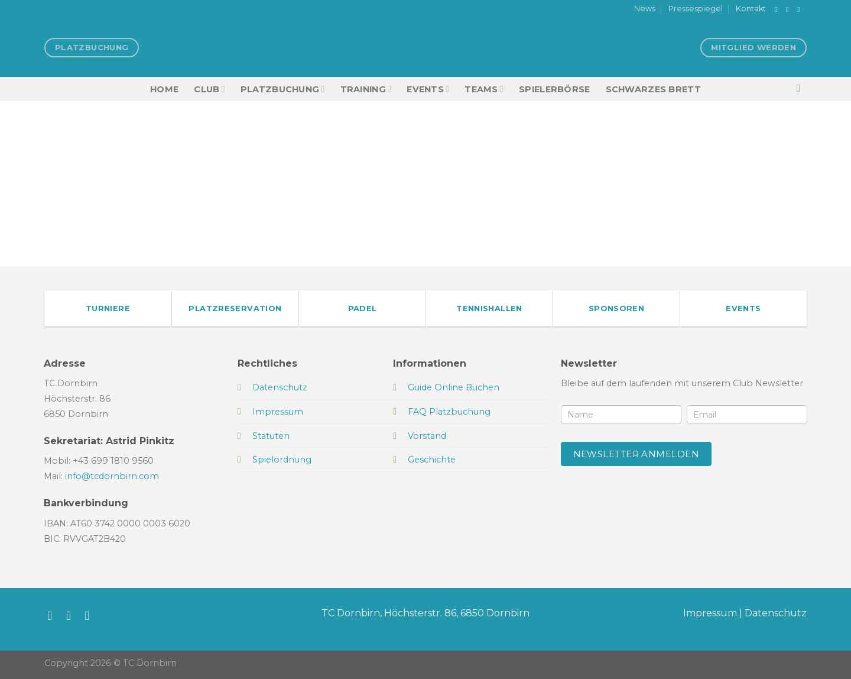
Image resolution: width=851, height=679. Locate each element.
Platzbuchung (283, 89)
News (644, 8)
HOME (164, 89)
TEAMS (484, 89)
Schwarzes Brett (653, 89)
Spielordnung (281, 459)
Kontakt (751, 8)
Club (209, 89)
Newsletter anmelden (636, 454)
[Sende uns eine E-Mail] (800, 9)
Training (366, 89)
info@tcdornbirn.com (112, 476)
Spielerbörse (554, 89)
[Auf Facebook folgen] (778, 9)
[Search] (802, 89)
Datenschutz (776, 613)
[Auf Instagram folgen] (789, 9)
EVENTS (428, 89)
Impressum (710, 613)
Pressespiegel (695, 8)
